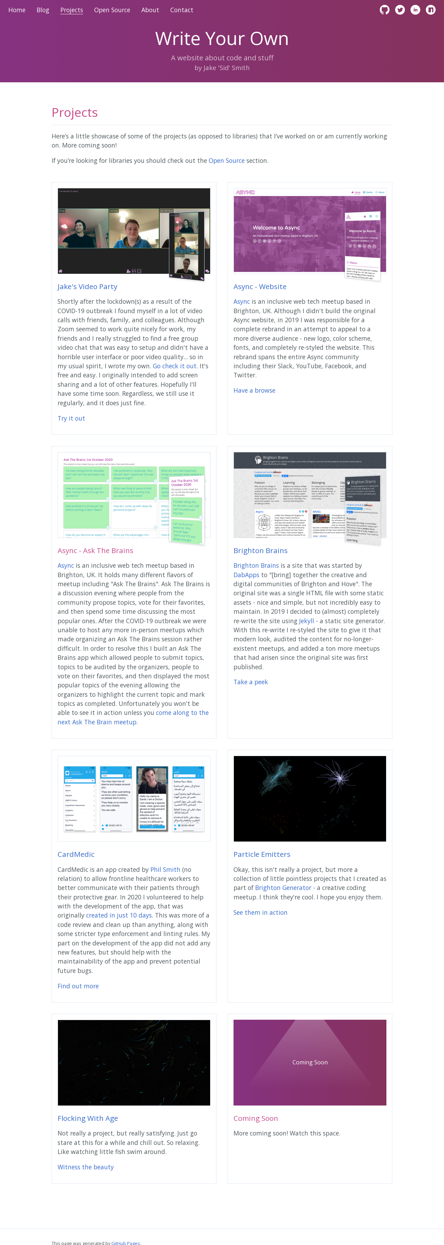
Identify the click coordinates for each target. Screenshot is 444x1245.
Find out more (78, 986)
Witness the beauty (86, 1167)
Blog (43, 10)
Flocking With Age (88, 1118)
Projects (71, 10)
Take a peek (251, 682)
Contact (181, 10)
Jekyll (306, 621)
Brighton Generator (283, 887)
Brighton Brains (261, 550)
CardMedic (76, 854)
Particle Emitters (262, 854)
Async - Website (260, 286)
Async (242, 301)
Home (16, 10)
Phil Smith (165, 869)
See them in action (261, 912)
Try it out (71, 418)
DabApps (246, 575)
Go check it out (175, 366)
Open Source (112, 10)
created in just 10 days (119, 915)
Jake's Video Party (87, 286)
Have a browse (254, 390)
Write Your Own (222, 40)
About (150, 10)
